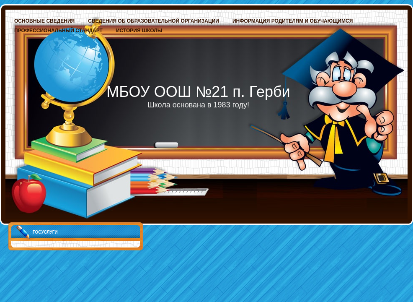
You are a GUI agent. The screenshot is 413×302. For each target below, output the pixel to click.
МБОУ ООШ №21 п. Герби (198, 91)
